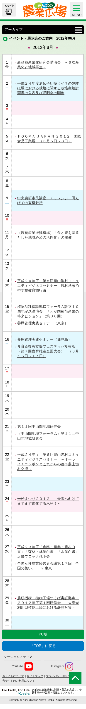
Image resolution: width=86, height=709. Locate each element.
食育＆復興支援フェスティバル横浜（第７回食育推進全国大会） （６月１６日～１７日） (48, 351)
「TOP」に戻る (43, 646)
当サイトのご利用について (18, 680)
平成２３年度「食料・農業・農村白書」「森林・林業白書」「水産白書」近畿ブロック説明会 (48, 551)
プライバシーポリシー (59, 676)
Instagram (62, 666)
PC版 (43, 634)
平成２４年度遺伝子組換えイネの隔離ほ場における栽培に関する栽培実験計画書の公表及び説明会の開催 (48, 88)
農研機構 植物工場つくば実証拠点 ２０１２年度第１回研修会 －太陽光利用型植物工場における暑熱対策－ (48, 602)
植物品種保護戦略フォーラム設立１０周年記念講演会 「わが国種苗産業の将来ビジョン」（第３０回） (48, 311)
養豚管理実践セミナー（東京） (42, 323)
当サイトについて (13, 676)
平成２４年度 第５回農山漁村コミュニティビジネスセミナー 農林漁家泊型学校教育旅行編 (48, 285)
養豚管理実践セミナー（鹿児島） (44, 339)
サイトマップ (35, 676)
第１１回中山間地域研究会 (39, 426)
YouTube (22, 666)
